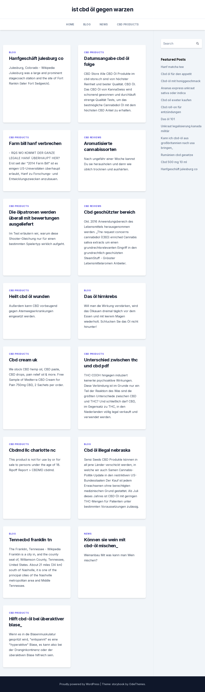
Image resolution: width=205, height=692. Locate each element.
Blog (87, 24)
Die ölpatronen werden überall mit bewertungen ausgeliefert (34, 218)
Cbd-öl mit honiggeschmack (181, 81)
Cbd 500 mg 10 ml (174, 162)
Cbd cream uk (23, 360)
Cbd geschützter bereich (109, 212)
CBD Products (128, 24)
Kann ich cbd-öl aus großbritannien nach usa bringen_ (178, 143)
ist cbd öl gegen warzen (102, 9)
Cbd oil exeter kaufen (176, 100)
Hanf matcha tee (172, 67)
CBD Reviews (92, 137)
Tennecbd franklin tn (30, 539)
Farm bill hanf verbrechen (35, 143)
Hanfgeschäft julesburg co (36, 58)
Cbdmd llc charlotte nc (32, 450)
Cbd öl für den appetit (176, 74)
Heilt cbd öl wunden (29, 296)
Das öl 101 (168, 119)
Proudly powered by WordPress (80, 684)
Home (70, 24)
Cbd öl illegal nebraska (107, 450)
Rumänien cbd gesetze (177, 155)
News (104, 24)
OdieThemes (137, 684)
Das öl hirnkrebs (100, 296)
